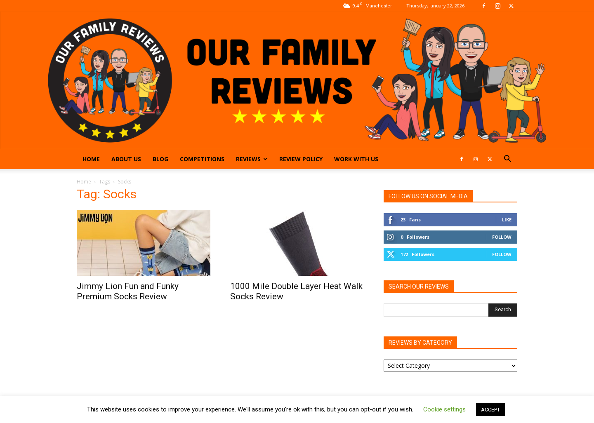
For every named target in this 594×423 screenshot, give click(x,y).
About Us (126, 159)
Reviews (251, 159)
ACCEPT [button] (490, 410)
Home (91, 159)
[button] (507, 160)
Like (507, 219)
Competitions (202, 159)
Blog (160, 159)
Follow (502, 237)
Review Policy (301, 159)
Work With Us (356, 159)
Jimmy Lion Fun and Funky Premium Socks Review (128, 291)
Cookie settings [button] (444, 409)
